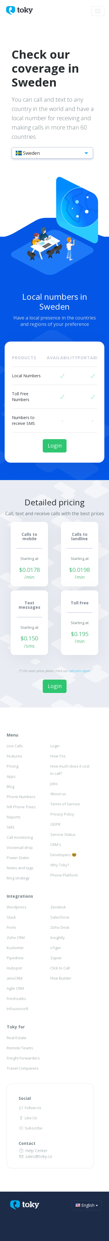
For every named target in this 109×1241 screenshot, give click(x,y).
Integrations (20, 896)
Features (14, 756)
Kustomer (15, 947)
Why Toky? (59, 865)
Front (11, 927)
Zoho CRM (16, 937)
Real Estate (16, 1037)
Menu (12, 735)
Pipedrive (15, 957)
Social (25, 1098)
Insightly (57, 937)
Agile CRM (15, 988)
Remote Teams (20, 1047)
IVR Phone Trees (21, 806)
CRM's (55, 844)
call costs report (79, 671)
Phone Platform (64, 875)
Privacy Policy (62, 814)
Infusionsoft (17, 1008)
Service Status (63, 834)
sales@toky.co (36, 1156)
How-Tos (58, 756)
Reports (14, 817)
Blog (10, 786)
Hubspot (14, 968)
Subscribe (30, 1128)
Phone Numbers (21, 796)
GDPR (55, 824)
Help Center (33, 1150)
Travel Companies (23, 1068)
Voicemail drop (20, 847)
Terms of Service (65, 804)
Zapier (56, 957)
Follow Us (30, 1107)
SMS (11, 827)
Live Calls (15, 745)
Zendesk (58, 907)
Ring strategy (18, 878)
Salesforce (59, 917)
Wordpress (16, 907)
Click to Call (60, 968)
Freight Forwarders (23, 1058)
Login (55, 445)
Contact (27, 1143)
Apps (11, 776)
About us (58, 793)
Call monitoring (20, 837)
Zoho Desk (59, 927)
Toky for (16, 1027)
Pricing (12, 766)
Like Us (28, 1117)
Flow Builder (61, 978)
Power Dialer (18, 857)
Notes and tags (20, 867)
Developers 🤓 (63, 854)
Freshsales (16, 998)
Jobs (54, 783)
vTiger (55, 947)
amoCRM (14, 978)
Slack (11, 917)
